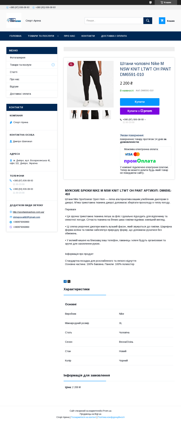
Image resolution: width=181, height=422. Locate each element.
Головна (15, 36)
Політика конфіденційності (111, 417)
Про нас (69, 36)
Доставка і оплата (114, 36)
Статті (13, 72)
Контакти (88, 36)
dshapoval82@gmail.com (26, 217)
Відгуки (14, 86)
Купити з (139, 111)
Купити (140, 101)
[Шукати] (147, 20)
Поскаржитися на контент (83, 417)
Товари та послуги (41, 36)
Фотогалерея (17, 57)
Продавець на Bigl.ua (90, 414)
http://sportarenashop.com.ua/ (28, 212)
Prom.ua (107, 411)
